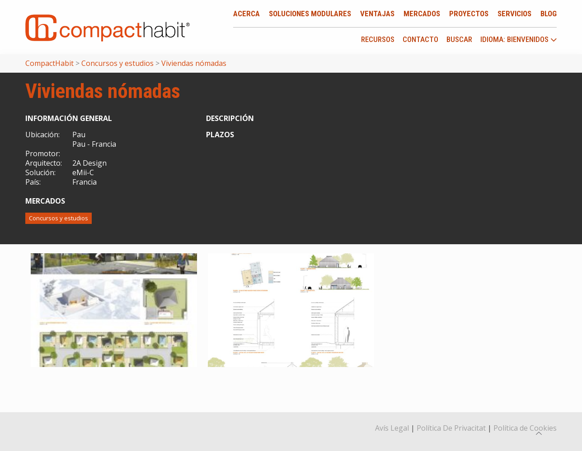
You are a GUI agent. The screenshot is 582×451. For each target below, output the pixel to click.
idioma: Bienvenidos (518, 40)
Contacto (420, 39)
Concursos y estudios (58, 218)
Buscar (459, 39)
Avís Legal (392, 428)
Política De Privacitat (451, 428)
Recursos (377, 39)
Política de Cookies (525, 428)
